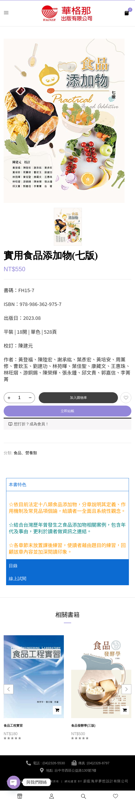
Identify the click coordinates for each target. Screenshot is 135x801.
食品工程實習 (13, 725)
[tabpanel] (67, 525)
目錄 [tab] (13, 565)
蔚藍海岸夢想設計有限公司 (106, 781)
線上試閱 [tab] (17, 578)
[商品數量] (19, 398)
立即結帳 (67, 411)
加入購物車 (78, 398)
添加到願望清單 (125, 397)
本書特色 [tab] (17, 484)
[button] (127, 13)
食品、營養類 (25, 453)
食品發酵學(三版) (83, 725)
